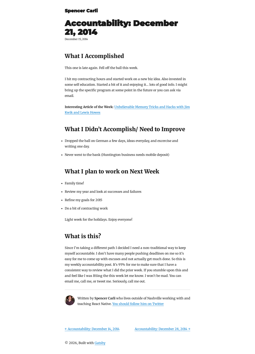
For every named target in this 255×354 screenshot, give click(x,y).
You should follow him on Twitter (138, 304)
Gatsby (100, 343)
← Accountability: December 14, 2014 (92, 329)
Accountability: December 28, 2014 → (162, 329)
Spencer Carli (81, 11)
